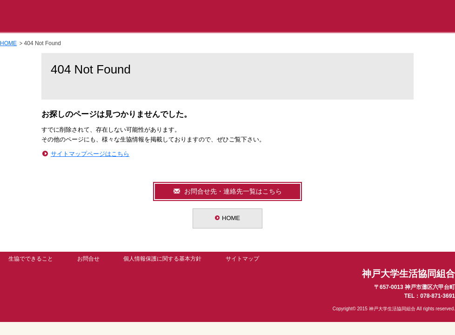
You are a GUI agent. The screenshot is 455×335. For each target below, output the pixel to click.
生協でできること (30, 258)
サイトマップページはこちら (90, 153)
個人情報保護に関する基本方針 (162, 258)
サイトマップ (242, 258)
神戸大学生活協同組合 (69, 16)
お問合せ (88, 258)
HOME (8, 43)
